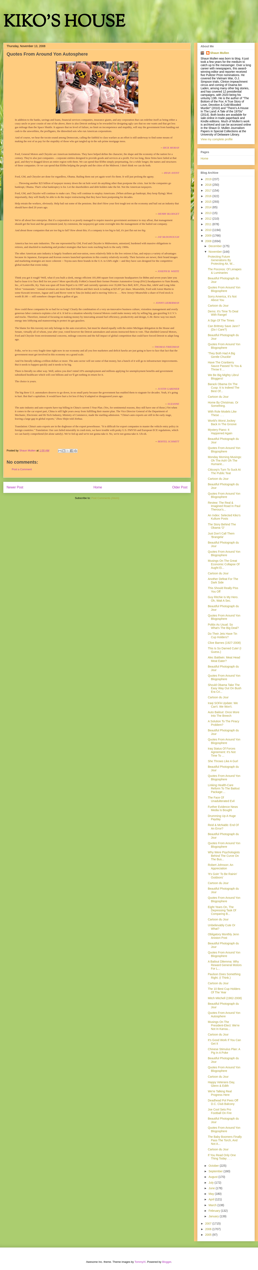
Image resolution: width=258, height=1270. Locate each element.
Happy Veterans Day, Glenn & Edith (221, 1084)
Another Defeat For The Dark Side (223, 580)
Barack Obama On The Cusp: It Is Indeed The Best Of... (223, 387)
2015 (208, 201)
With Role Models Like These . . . (222, 413)
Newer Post (15, 487)
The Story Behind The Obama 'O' (222, 526)
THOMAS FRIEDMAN (166, 346)
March (212, 1205)
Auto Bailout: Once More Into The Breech (223, 714)
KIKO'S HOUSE (64, 23)
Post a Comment (22, 469)
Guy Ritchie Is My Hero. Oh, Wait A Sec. (223, 598)
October (214, 1165)
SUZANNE (173, 403)
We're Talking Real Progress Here (220, 1093)
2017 (208, 190)
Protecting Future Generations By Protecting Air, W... (221, 260)
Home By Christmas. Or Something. (223, 404)
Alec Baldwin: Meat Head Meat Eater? (224, 659)
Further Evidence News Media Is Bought (223, 808)
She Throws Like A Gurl (223, 761)
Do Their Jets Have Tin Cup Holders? (222, 635)
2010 (208, 230)
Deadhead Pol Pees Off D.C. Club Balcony (223, 1102)
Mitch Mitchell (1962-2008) (225, 998)
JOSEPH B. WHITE (168, 271)
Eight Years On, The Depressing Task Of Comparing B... (222, 910)
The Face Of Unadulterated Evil (221, 799)
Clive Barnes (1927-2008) (224, 642)
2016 (208, 196)
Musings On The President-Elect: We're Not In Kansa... (224, 1025)
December (215, 246)
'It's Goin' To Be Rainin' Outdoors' (222, 875)
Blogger (166, 1261)
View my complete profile (217, 139)
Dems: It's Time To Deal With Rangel (223, 313)
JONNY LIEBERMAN (167, 302)
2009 (208, 235)
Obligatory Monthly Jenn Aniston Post (223, 936)
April (211, 1199)
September (215, 1171)
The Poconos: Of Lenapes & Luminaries (224, 271)
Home (97, 487)
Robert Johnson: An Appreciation (220, 866)
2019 (208, 179)
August (213, 1176)
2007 (208, 1223)
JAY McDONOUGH (168, 236)
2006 (208, 1229)
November (215, 251)
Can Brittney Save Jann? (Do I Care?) (224, 327)
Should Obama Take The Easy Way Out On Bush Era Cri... (224, 688)
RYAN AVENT (171, 172)
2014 (208, 207)
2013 (208, 213)
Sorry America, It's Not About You (222, 298)
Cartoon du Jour (218, 305)
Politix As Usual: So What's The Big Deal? (223, 626)
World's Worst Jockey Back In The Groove (222, 422)
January (214, 1216)
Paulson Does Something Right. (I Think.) (224, 975)
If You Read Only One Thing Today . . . (222, 1156)
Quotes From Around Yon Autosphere (224, 1014)
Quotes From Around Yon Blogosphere (224, 289)
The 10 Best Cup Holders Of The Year (224, 990)
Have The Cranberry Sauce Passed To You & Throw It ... (225, 366)
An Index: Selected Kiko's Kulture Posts (224, 517)
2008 (208, 241)
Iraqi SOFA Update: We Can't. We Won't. (223, 704)
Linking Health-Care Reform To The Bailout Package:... (224, 788)
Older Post (179, 487)
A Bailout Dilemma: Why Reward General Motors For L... (225, 965)
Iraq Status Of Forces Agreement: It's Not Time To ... (222, 752)
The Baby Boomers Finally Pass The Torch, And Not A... (225, 1140)
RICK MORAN (171, 147)
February (214, 1210)
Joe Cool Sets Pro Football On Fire (220, 1111)
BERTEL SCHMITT (168, 441)
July (211, 1182)
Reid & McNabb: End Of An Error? (223, 826)
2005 (208, 1234)
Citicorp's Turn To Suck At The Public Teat (224, 471)
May (211, 1193)
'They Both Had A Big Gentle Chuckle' (221, 355)
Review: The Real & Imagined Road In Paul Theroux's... (224, 506)
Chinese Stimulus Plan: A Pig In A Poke (224, 1050)
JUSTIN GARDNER (168, 388)
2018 (208, 184)
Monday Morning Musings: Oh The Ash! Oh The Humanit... (225, 460)
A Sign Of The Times (221, 320)
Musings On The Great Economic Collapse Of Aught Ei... (224, 564)
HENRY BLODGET (168, 213)
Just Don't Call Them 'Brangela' (221, 535)
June (211, 1188)
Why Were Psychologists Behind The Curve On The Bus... (224, 856)
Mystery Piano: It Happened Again (220, 431)
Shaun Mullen (219, 53)
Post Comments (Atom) (105, 498)
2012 (208, 218)
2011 (208, 224)
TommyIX (140, 1261)
